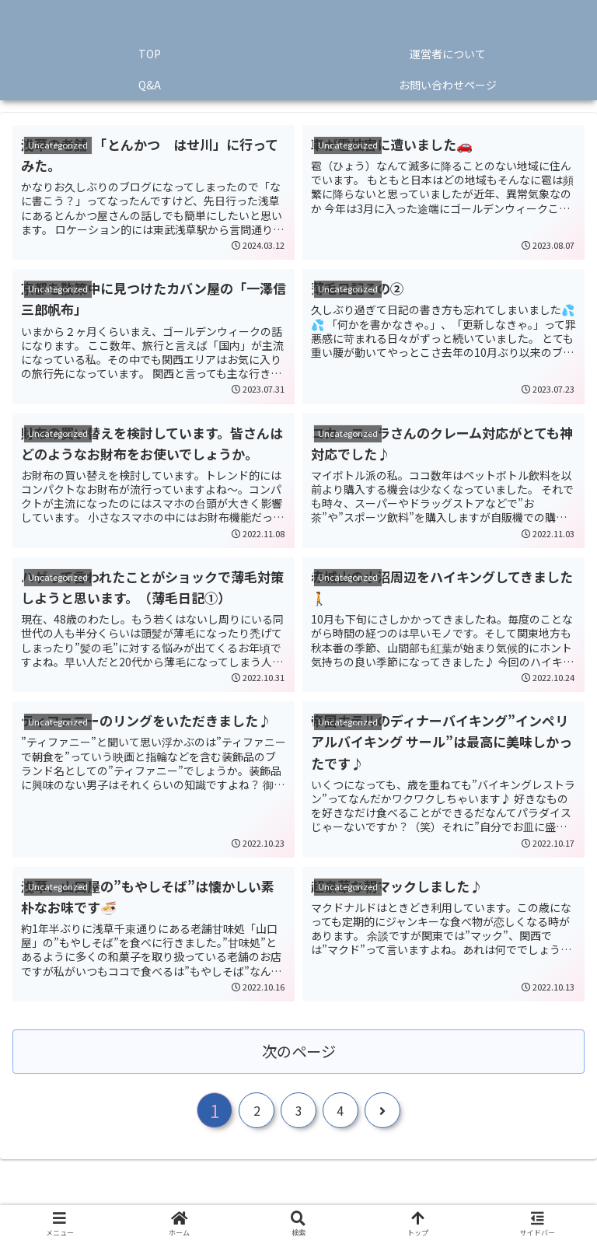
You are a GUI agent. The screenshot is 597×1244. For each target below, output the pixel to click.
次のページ (299, 1051)
